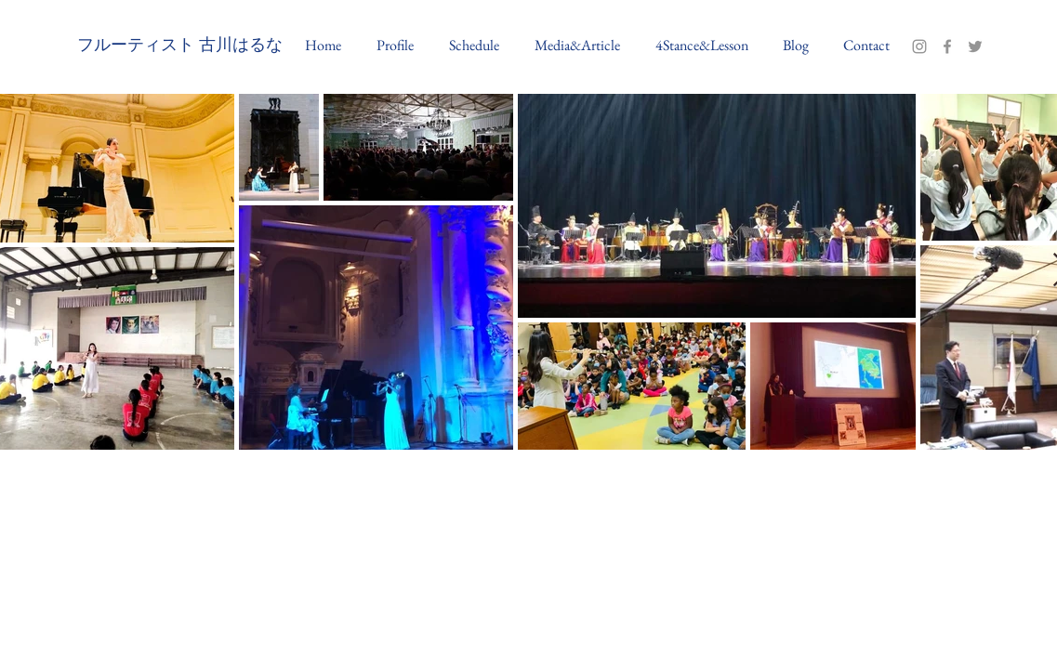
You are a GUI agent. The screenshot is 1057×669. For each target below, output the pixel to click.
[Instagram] (919, 46)
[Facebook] (947, 46)
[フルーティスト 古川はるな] (180, 46)
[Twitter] (975, 46)
